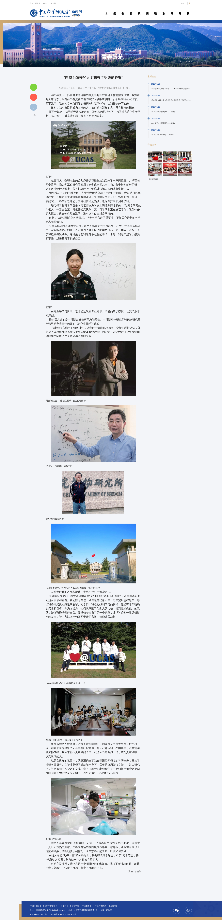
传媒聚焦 (180, 10)
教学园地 (123, 10)
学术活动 (163, 10)
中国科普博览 (100, 906)
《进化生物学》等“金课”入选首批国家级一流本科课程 (73, 588)
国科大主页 (34, 3)
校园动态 (155, 10)
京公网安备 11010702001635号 (63, 914)
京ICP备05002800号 (38, 914)
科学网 (63, 906)
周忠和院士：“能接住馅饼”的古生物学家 (66, 400)
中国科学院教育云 (50, 906)
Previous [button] (151, 165)
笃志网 (53, 3)
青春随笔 (172, 10)
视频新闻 (188, 10)
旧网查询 (113, 906)
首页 (106, 10)
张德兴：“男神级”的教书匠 (59, 466)
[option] (170, 166)
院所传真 (139, 10)
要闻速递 (114, 10)
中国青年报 (74, 906)
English (44, 3)
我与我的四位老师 (55, 519)
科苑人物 (147, 10)
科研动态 (131, 10)
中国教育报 (86, 906)
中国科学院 (34, 906)
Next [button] (189, 165)
